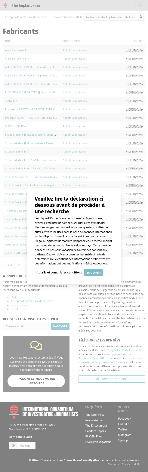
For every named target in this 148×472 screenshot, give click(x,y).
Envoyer (94, 272)
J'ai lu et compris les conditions (60, 272)
